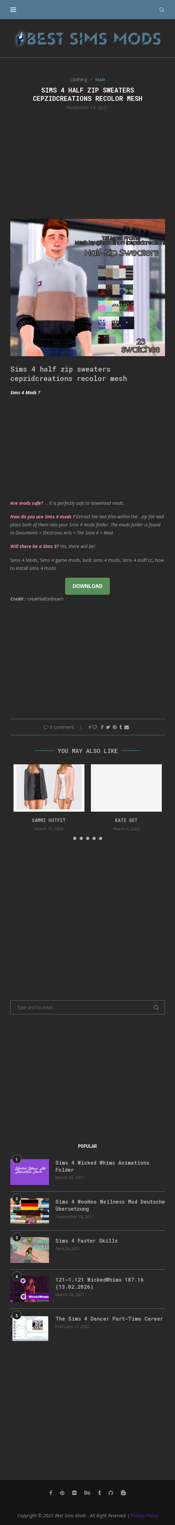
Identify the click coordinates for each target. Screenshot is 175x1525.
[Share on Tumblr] (120, 727)
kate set (126, 820)
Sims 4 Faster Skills (86, 1240)
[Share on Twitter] (108, 727)
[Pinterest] (62, 1493)
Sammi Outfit (49, 820)
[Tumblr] (99, 1493)
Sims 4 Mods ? (25, 392)
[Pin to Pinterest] (115, 727)
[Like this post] (94, 727)
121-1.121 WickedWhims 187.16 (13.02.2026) (99, 1283)
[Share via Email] (126, 727)
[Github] (111, 1493)
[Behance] (87, 1493)
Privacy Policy (144, 1515)
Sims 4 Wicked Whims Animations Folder (102, 1166)
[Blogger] (123, 1493)
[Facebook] (50, 1493)
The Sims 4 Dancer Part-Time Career (109, 1318)
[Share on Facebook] (102, 727)
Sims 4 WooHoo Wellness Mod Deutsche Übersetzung (110, 1205)
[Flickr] (74, 1493)
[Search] (162, 9)
